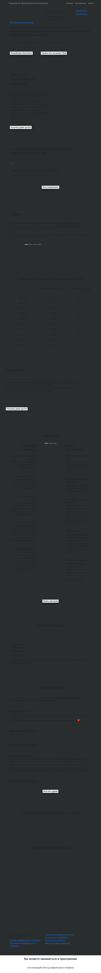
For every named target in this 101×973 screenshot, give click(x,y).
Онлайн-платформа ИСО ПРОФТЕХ (25, 940)
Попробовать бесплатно (21, 53)
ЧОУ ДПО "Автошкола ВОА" (22, 23)
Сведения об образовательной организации (28, 3)
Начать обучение (50, 601)
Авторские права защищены (58, 943)
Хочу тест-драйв (50, 791)
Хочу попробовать (51, 187)
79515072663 (81, 11)
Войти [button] (90, 3)
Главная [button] (69, 3)
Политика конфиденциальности (59, 935)
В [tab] (12, 163)
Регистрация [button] (80, 3)
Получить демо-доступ (21, 127)
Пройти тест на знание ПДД (54, 53)
